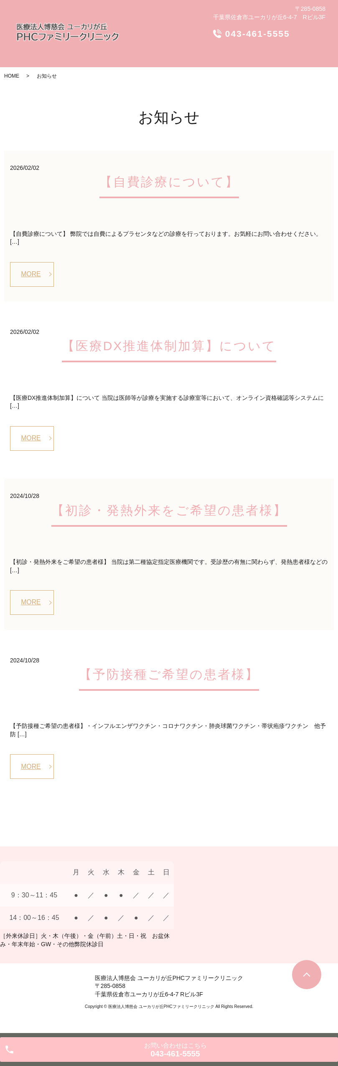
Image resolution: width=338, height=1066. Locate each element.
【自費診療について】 (169, 182)
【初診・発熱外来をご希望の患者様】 (169, 511)
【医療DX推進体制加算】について (169, 346)
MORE (31, 274)
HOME (11, 76)
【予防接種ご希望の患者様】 (169, 675)
